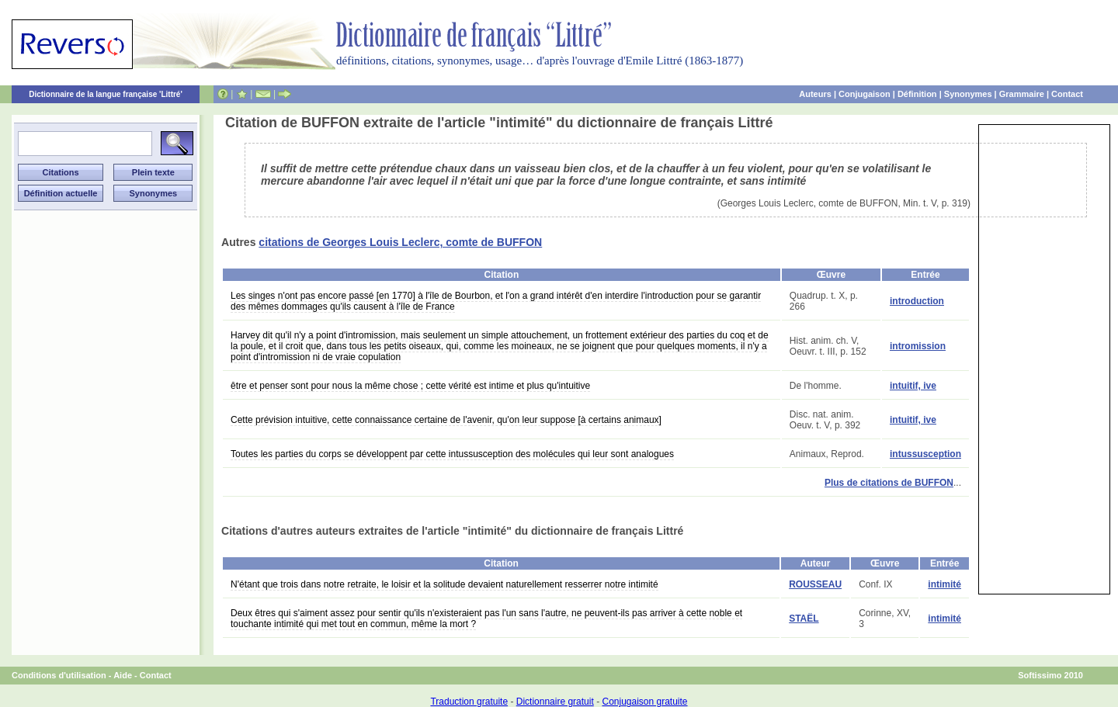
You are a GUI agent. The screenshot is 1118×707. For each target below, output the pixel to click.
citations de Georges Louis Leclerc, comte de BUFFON (400, 242)
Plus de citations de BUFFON (889, 482)
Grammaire (1021, 94)
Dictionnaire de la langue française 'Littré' (105, 94)
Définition (917, 94)
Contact (1067, 94)
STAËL (803, 618)
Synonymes (968, 94)
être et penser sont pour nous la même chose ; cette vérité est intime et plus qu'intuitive (410, 385)
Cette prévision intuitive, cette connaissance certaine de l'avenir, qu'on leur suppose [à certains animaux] (446, 419)
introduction (917, 301)
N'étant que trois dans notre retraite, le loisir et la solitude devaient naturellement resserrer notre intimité (444, 584)
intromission (918, 346)
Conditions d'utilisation (59, 675)
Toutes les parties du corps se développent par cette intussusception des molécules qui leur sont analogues (452, 454)
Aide (122, 675)
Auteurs (815, 94)
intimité (944, 584)
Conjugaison (864, 94)
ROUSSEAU (815, 584)
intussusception (925, 454)
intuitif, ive (913, 385)
